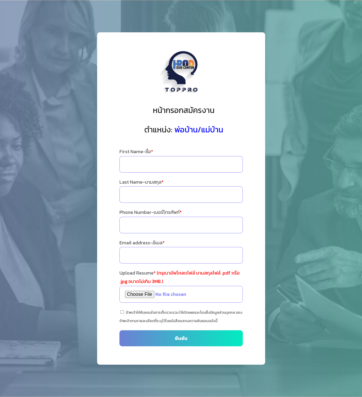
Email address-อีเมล (142, 242)
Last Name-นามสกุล (141, 181)
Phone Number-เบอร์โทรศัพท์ (150, 212)
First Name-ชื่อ (136, 151)
